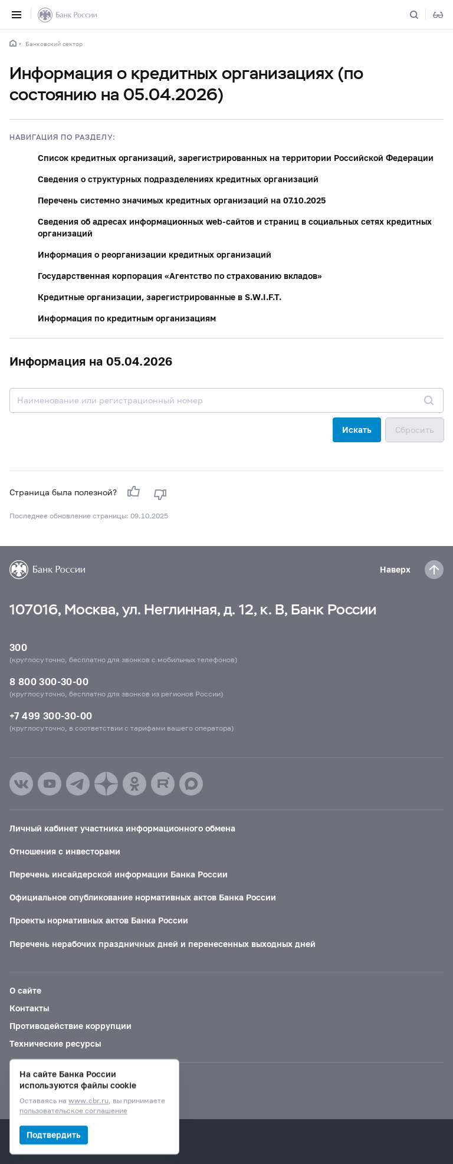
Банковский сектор (54, 43)
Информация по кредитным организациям (127, 318)
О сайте (25, 990)
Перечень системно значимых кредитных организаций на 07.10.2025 (182, 200)
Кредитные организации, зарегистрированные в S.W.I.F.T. (159, 297)
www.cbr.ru (88, 1101)
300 (18, 647)
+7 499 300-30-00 (50, 715)
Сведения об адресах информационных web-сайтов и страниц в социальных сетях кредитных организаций (235, 227)
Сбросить (414, 430)
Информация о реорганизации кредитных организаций (154, 254)
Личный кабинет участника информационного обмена (122, 828)
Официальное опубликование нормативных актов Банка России (142, 897)
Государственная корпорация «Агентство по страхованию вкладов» (180, 276)
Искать (357, 430)
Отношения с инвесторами (64, 851)
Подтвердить (54, 1135)
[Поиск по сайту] (421, 15)
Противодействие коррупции (70, 1026)
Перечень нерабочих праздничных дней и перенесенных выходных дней (162, 944)
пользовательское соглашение (73, 1111)
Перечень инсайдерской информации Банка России (118, 874)
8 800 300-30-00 (48, 681)
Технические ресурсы (55, 1043)
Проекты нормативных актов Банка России (98, 920)
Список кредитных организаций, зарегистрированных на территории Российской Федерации (236, 158)
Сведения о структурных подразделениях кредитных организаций (178, 179)
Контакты (29, 1008)
